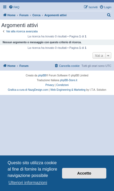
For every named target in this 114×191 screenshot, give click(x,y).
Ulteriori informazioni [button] (27, 182)
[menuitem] (14, 7)
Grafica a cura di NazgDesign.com (28, 89)
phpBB (42, 75)
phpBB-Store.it (68, 80)
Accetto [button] (84, 173)
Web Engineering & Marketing (68, 89)
